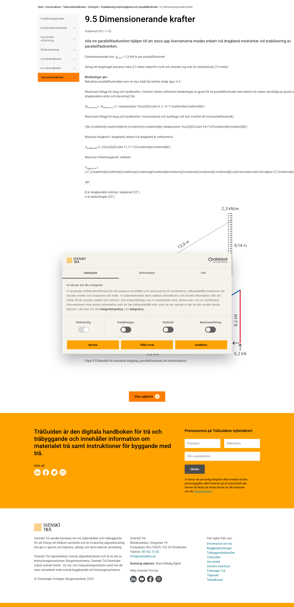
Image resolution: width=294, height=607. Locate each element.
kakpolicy (137, 309)
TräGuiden (214, 557)
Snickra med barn (218, 566)
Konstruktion (53, 6)
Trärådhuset (215, 580)
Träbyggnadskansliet (221, 553)
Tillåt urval (147, 344)
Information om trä (219, 543)
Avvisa (92, 344)
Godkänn (201, 344)
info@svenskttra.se (142, 556)
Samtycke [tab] (90, 272)
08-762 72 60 (150, 552)
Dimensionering (50, 49)
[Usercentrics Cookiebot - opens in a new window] (211, 260)
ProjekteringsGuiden (52, 18)
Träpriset (213, 575)
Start (41, 6)
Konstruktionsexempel (54, 27)
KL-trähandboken (51, 68)
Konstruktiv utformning (47, 39)
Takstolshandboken (74, 6)
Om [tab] (203, 272)
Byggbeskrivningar (219, 548)
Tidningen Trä (216, 571)
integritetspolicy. (203, 491)
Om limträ (213, 562)
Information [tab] (147, 272)
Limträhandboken (51, 58)
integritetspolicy (111, 309)
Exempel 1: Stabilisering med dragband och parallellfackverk (123, 6)
